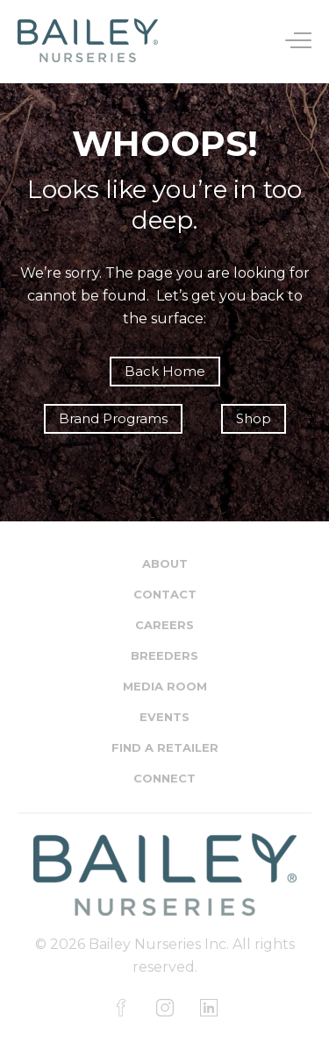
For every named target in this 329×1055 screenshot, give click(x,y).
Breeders (164, 655)
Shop (253, 418)
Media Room (165, 686)
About (165, 563)
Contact (165, 594)
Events (164, 717)
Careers (164, 625)
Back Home (165, 371)
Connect (164, 778)
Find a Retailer (164, 747)
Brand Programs (113, 418)
